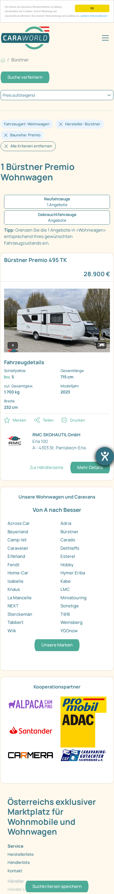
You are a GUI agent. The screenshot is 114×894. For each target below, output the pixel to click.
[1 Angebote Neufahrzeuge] (57, 202)
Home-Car (18, 573)
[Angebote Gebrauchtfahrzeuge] (57, 217)
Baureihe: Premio (25, 135)
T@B (65, 614)
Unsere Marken (57, 645)
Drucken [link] (77, 420)
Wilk (12, 631)
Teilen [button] (48, 420)
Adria (65, 523)
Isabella (15, 581)
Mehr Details (90, 467)
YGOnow (69, 631)
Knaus (14, 589)
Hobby (66, 565)
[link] (57, 333)
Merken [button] (19, 420)
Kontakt (15, 870)
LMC (65, 589)
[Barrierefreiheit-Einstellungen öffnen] (104, 456)
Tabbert (15, 622)
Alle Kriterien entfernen (31, 146)
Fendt (13, 565)
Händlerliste (19, 862)
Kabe (65, 581)
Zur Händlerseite (46, 467)
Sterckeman (20, 614)
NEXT (13, 606)
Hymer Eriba (72, 573)
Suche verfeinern (25, 77)
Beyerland (18, 532)
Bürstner (69, 532)
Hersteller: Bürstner (82, 124)
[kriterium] (57, 95)
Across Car (19, 523)
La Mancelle (20, 598)
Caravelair (18, 548)
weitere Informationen (93, 16)
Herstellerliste (21, 854)
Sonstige (69, 606)
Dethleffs (69, 548)
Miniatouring (73, 598)
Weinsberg (71, 622)
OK (92, 8)
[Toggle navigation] (105, 38)
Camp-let (17, 540)
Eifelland (16, 556)
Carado (67, 540)
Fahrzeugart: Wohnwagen (26, 124)
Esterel (67, 556)
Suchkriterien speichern (57, 886)
